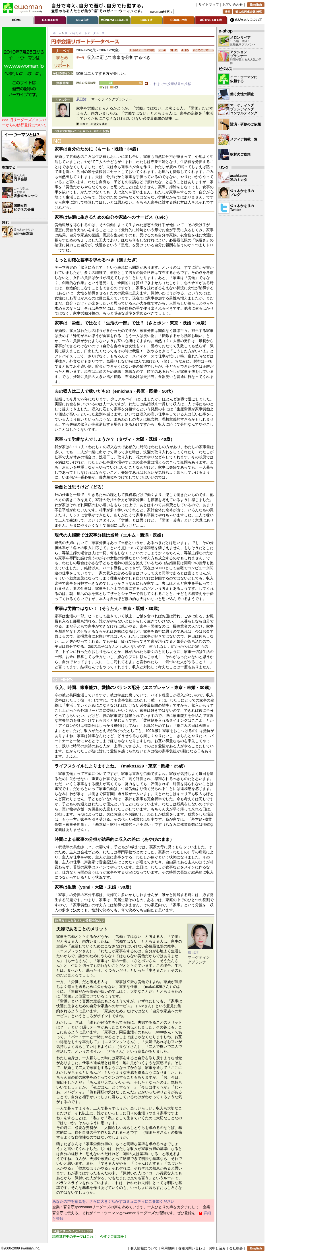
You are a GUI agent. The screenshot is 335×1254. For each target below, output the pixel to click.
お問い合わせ (232, 5)
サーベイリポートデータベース (84, 33)
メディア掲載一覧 (243, 139)
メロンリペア (240, 38)
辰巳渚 (81, 99)
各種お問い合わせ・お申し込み (202, 1248)
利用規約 (168, 1248)
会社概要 (236, 1248)
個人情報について (144, 1248)
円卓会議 (20, 179)
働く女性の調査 (242, 94)
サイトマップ (208, 5)
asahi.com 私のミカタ (238, 178)
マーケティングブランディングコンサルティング (243, 109)
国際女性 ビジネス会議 (24, 208)
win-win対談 (23, 233)
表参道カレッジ (26, 196)
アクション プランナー (238, 54)
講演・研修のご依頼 (245, 124)
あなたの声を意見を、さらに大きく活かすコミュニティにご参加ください (113, 1201)
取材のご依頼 (240, 154)
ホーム (57, 33)
